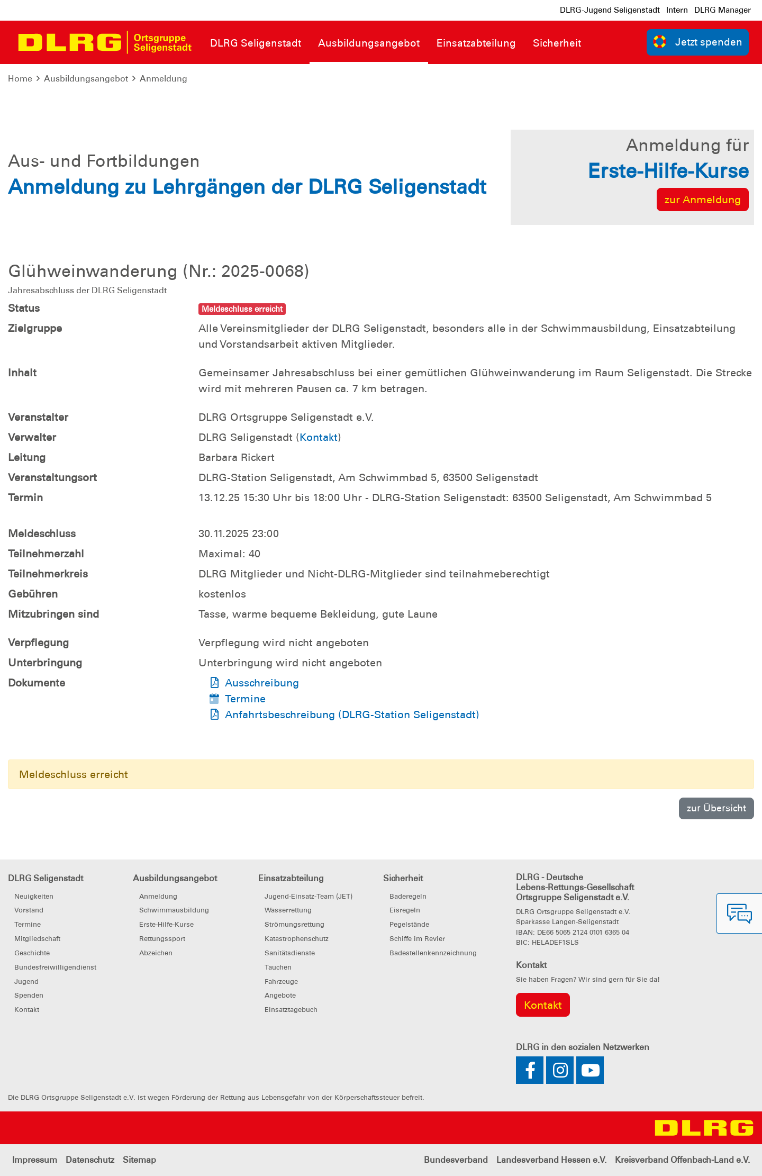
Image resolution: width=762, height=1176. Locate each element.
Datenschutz (90, 1160)
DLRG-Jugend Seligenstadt (610, 10)
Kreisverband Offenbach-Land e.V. (682, 1160)
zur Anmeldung (703, 199)
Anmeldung (163, 79)
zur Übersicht (716, 807)
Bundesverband (456, 1160)
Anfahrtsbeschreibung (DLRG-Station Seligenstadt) (352, 714)
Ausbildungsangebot (86, 79)
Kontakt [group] (543, 1005)
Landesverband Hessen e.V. (551, 1160)
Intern (677, 10)
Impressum (34, 1160)
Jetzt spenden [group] (698, 41)
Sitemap (139, 1160)
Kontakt (319, 437)
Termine (245, 698)
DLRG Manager (722, 10)
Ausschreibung (262, 682)
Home (20, 79)
